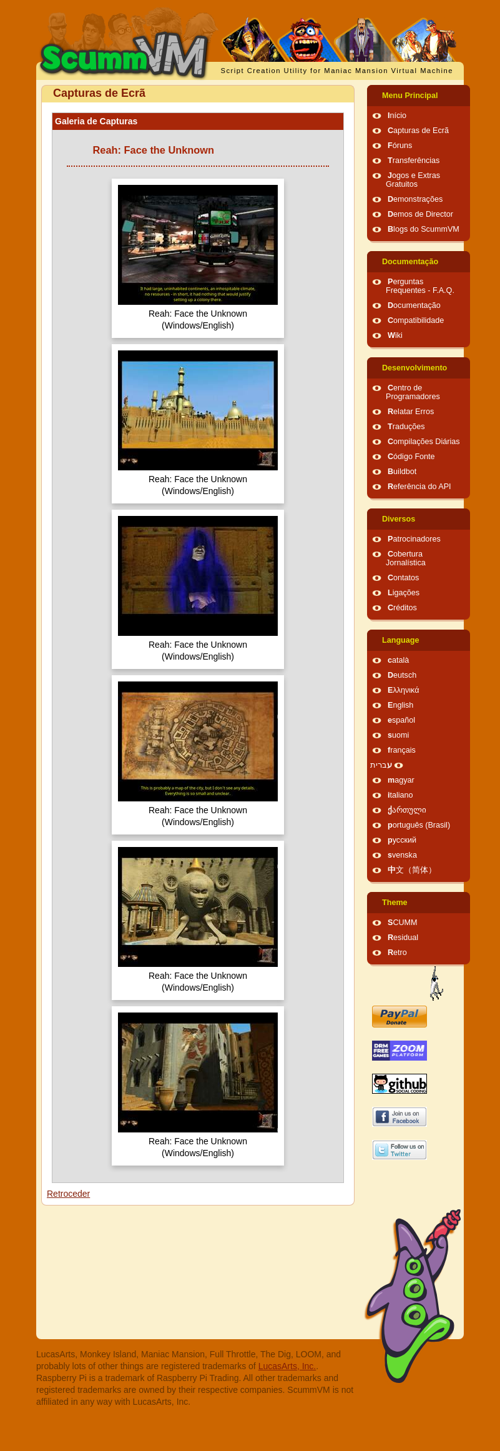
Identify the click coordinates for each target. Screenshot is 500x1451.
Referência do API (419, 486)
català (398, 660)
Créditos (402, 607)
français (402, 750)
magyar (401, 780)
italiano (400, 795)
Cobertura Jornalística (406, 558)
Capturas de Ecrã (418, 130)
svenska (402, 855)
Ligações (403, 592)
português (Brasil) (419, 825)
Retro (397, 952)
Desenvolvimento (414, 368)
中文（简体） (412, 870)
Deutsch (402, 675)
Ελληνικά (403, 690)
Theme (395, 902)
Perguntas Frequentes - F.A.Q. (420, 286)
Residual (403, 937)
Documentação (410, 261)
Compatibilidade (416, 320)
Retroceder (68, 1194)
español (401, 720)
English (400, 705)
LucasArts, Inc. (287, 1366)
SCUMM (403, 922)
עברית (381, 765)
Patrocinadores (414, 539)
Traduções (406, 426)
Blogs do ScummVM (423, 229)
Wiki (395, 335)
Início (397, 115)
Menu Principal (410, 95)
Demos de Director (420, 214)
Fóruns (400, 145)
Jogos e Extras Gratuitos (413, 180)
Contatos (403, 577)
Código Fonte (411, 456)
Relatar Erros (411, 411)
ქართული (407, 810)
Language (400, 640)
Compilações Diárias (424, 441)
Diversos (398, 519)
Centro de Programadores (413, 392)
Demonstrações (415, 199)
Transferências (413, 160)
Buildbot (402, 471)
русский (402, 840)
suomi (398, 735)
